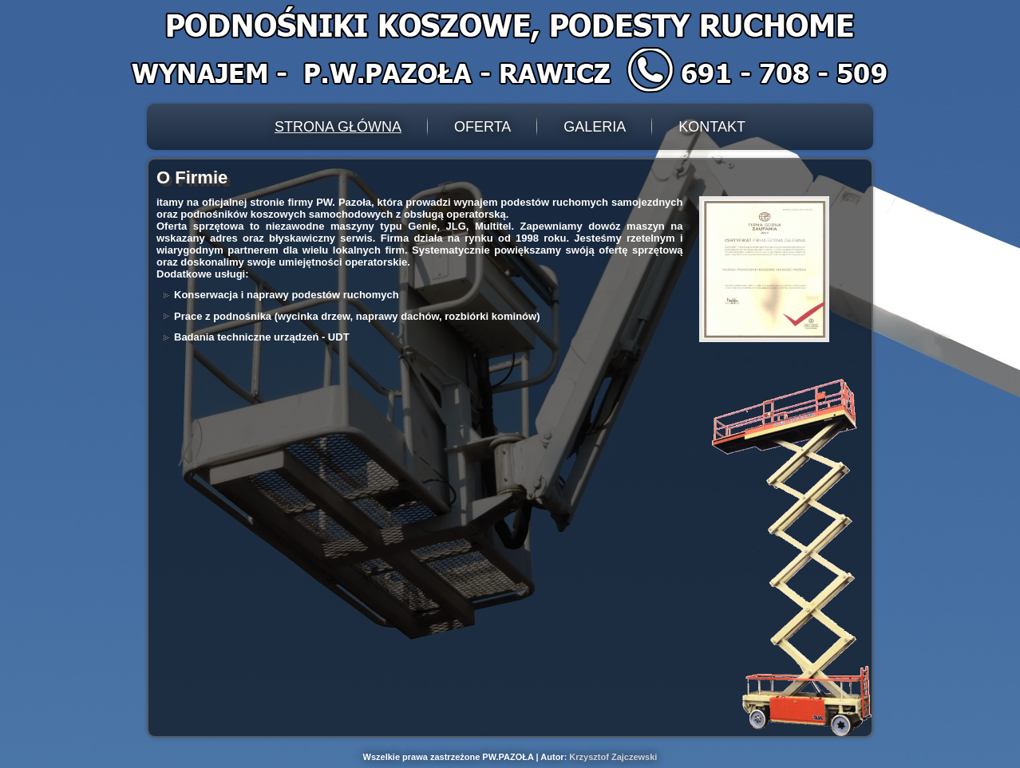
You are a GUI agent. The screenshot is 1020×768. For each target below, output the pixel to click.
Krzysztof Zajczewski (613, 757)
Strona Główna (338, 127)
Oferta (482, 127)
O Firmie (191, 177)
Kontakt (711, 127)
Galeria (594, 127)
